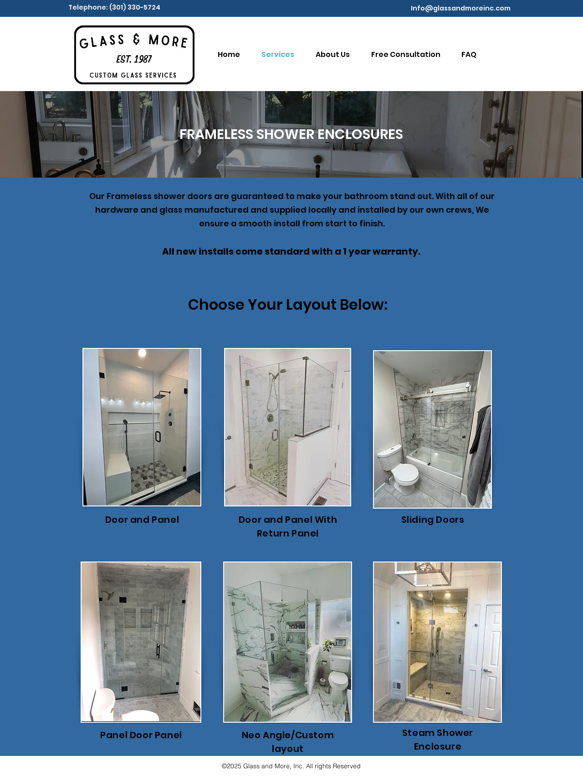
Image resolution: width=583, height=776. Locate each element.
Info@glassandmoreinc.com (461, 8)
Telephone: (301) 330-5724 (114, 7)
